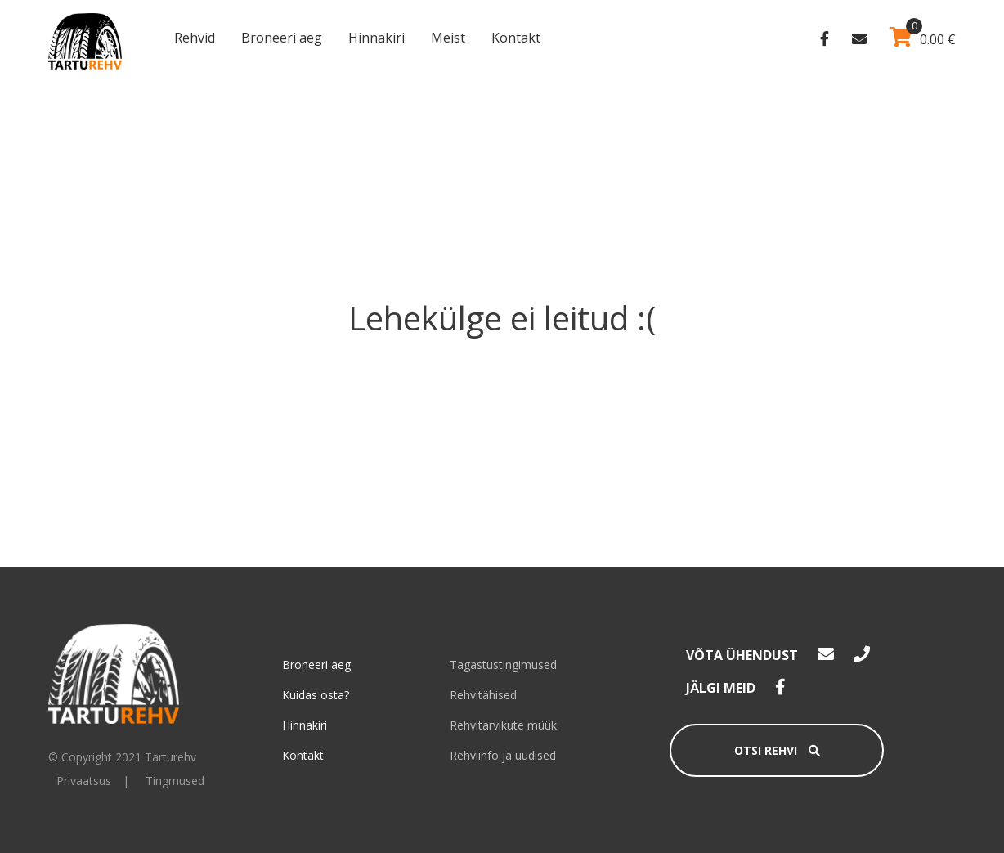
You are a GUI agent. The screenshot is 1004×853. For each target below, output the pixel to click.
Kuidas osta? (315, 695)
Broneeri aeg (281, 38)
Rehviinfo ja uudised (503, 755)
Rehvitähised (483, 695)
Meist (448, 38)
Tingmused (175, 780)
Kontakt (515, 38)
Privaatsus (83, 780)
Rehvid (194, 38)
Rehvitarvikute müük (503, 725)
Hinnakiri (376, 38)
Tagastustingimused (503, 664)
